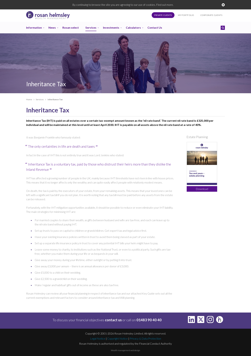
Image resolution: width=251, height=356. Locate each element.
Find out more (164, 4)
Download (202, 188)
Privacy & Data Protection (145, 338)
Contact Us (154, 27)
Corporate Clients (211, 15)
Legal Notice (97, 338)
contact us (113, 320)
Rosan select (70, 27)
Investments (111, 27)
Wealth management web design (125, 350)
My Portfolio (186, 15)
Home (29, 99)
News (52, 27)
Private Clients (163, 15)
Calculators (133, 27)
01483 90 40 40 (149, 320)
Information (34, 27)
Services (90, 27)
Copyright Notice (117, 338)
